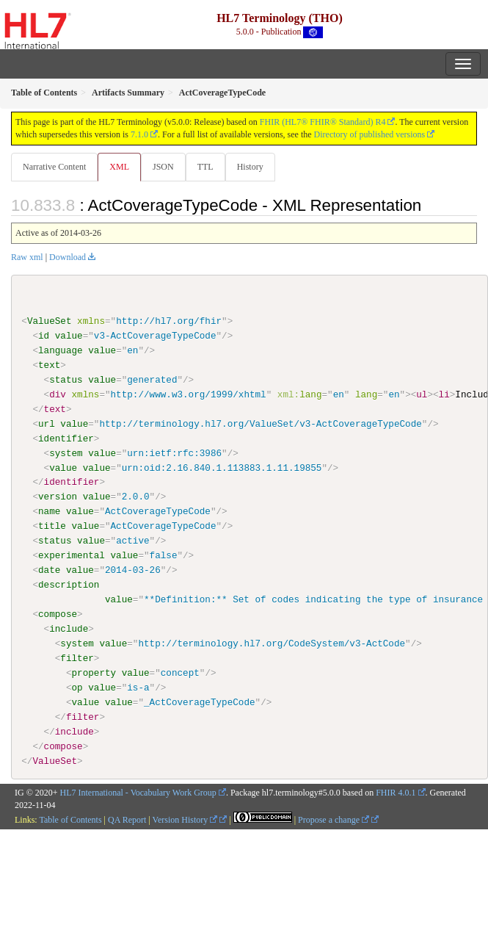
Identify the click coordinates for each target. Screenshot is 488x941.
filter (76, 658)
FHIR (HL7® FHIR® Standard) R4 (323, 122)
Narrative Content (54, 167)
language (60, 350)
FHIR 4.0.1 (395, 792)
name (49, 511)
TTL (205, 167)
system (65, 452)
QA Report (127, 820)
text (49, 365)
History (250, 167)
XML (119, 167)
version (57, 496)
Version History (185, 820)
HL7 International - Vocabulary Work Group (138, 792)
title (52, 526)
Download (67, 257)
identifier (66, 437)
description (68, 584)
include (68, 628)
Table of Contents (70, 820)
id (43, 335)
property (93, 672)
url (46, 423)
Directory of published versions (370, 134)
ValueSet (49, 321)
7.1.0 (139, 134)
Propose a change (333, 820)
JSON (163, 167)
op (76, 686)
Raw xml (27, 257)
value (69, 335)
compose (57, 614)
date (49, 570)
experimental (71, 555)
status (65, 379)
